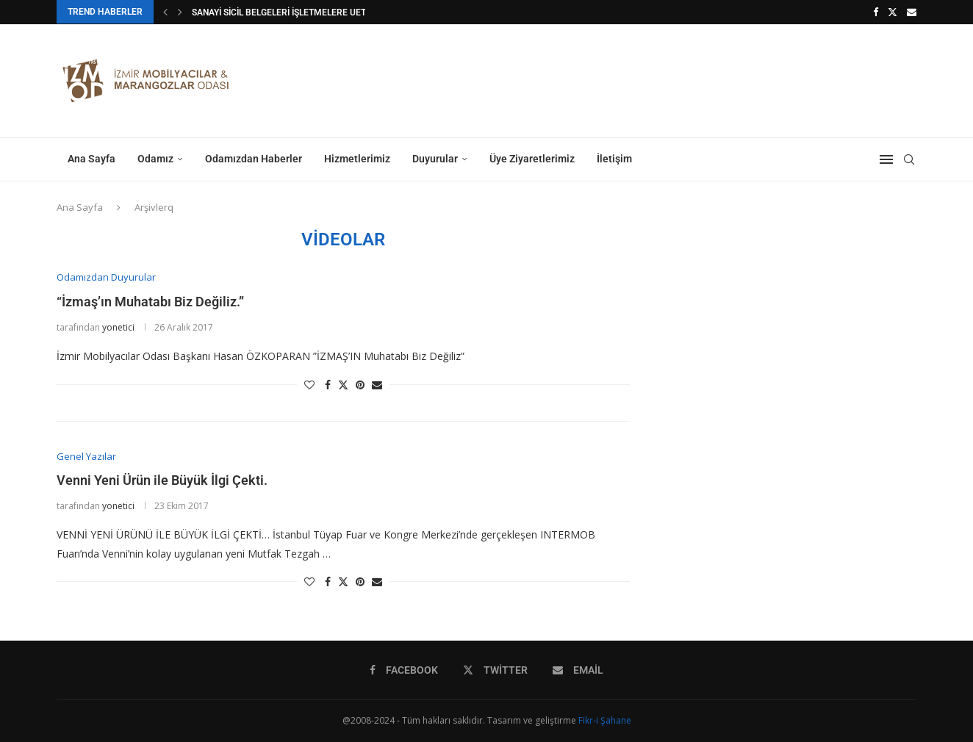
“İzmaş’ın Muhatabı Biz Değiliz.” (150, 301)
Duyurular (435, 159)
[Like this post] (309, 385)
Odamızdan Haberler (253, 159)
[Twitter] (892, 12)
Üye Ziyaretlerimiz (532, 159)
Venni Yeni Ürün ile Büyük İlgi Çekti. (162, 480)
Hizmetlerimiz (357, 159)
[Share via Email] (377, 385)
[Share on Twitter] (343, 385)
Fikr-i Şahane (604, 720)
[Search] (909, 159)
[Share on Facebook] (328, 385)
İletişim (614, 159)
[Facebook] (875, 12)
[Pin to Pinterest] (360, 385)
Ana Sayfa (91, 159)
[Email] (911, 12)
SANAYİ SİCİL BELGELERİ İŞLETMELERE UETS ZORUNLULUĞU (313, 12)
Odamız (155, 159)
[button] (165, 12)
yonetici (118, 327)
